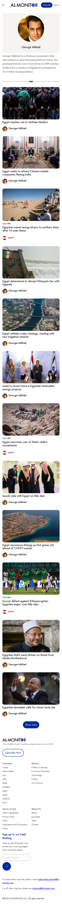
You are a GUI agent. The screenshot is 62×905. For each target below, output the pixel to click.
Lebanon (6, 798)
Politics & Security (39, 767)
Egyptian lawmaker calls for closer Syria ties (28, 707)
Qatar (5, 794)
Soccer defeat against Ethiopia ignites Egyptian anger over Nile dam (25, 602)
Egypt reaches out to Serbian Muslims (25, 122)
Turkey (5, 767)
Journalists (36, 816)
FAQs (4, 820)
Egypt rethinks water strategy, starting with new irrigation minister (28, 335)
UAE (4, 779)
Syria (4, 802)
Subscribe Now (13, 752)
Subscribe (47, 5)
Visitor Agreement (10, 812)
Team (34, 820)
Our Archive (37, 783)
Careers (35, 824)
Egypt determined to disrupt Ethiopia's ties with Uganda (30, 283)
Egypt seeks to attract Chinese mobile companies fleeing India (25, 173)
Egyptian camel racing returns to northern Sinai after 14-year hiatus (30, 229)
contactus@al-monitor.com (43, 888)
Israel (4, 783)
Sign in (57, 5)
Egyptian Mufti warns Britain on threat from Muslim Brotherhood (28, 656)
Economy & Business (41, 771)
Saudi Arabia (8, 771)
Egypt (4, 790)
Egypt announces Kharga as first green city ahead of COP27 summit (28, 546)
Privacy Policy (8, 816)
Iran (4, 775)
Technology (37, 775)
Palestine (6, 786)
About (34, 812)
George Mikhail (31, 47)
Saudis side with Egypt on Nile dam (23, 496)
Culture (35, 779)
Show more (31, 725)
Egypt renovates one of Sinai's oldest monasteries (24, 443)
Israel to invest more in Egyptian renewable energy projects (28, 387)
